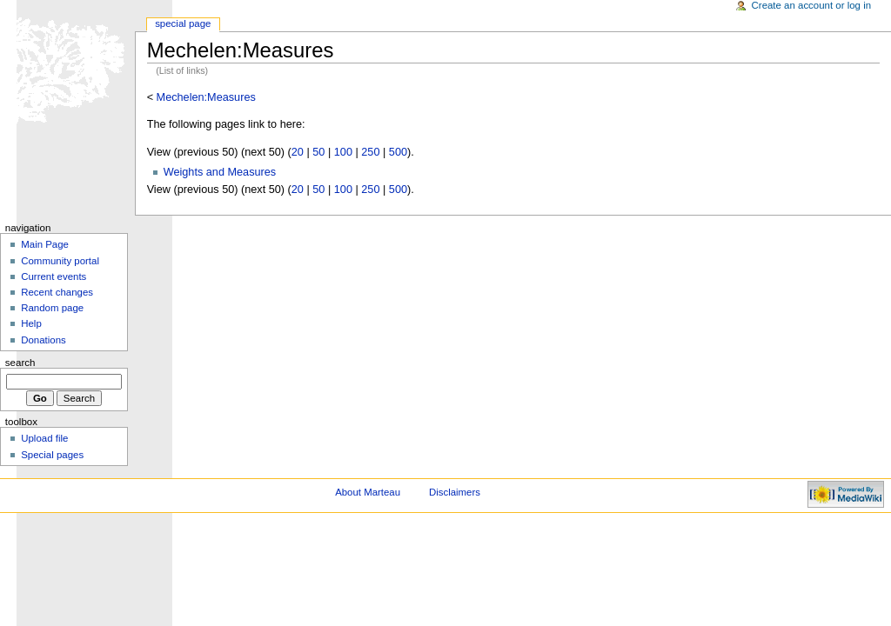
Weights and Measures (220, 172)
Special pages (52, 455)
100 (343, 152)
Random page (52, 308)
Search (20, 362)
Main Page (45, 244)
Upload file (44, 438)
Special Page (183, 23)
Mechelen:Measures (206, 97)
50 (318, 152)
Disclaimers (454, 492)
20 (297, 152)
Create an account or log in (812, 5)
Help (31, 323)
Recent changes (57, 292)
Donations (43, 340)
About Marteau (367, 492)
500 (398, 152)
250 (370, 152)
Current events (53, 276)
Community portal (60, 261)
